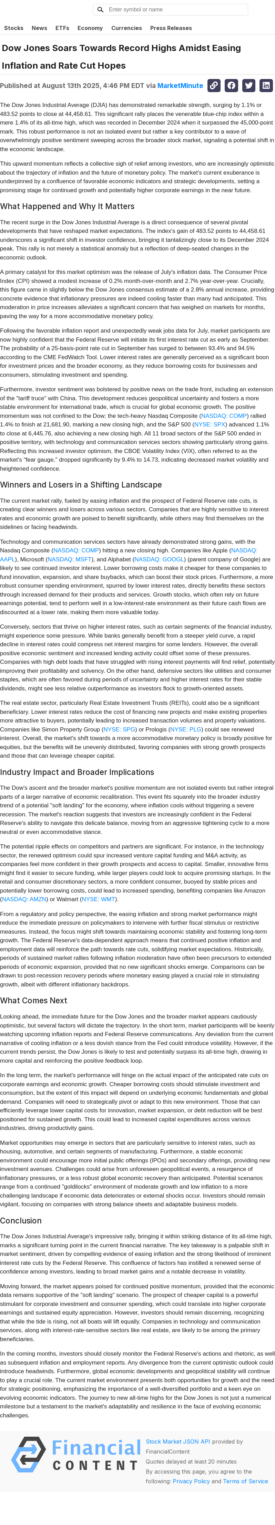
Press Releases (171, 27)
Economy (90, 27)
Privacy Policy (191, 1481)
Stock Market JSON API (178, 1441)
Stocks (13, 27)
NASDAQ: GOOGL (159, 559)
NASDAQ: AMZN (24, 899)
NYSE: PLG (185, 729)
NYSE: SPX (209, 424)
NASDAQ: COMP (224, 416)
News (39, 27)
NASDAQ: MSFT (70, 559)
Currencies (126, 27)
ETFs (62, 27)
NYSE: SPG (119, 729)
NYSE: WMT (98, 899)
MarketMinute (180, 85)
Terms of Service (245, 1481)
